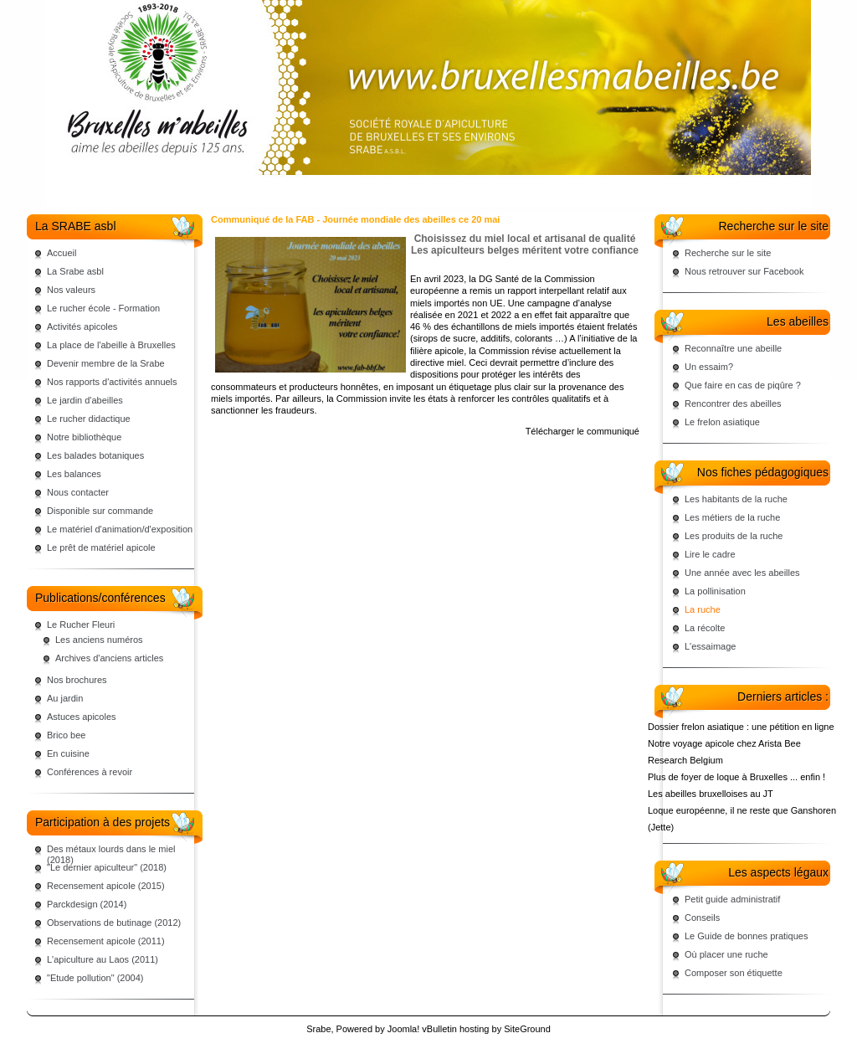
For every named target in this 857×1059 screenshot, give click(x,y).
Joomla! (403, 1029)
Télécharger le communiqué (582, 431)
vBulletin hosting (455, 1029)
